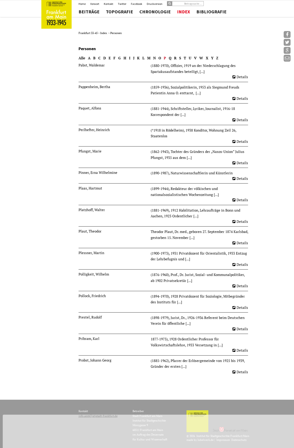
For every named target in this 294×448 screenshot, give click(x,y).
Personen (116, 33)
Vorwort (94, 4)
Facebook (136, 4)
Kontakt (108, 4)
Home (82, 4)
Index (183, 11)
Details (242, 77)
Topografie (119, 11)
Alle (82, 58)
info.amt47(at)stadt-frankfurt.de (98, 416)
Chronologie (155, 11)
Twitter (122, 4)
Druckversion (154, 4)
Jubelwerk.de (206, 440)
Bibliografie (211, 11)
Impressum (223, 440)
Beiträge (89, 11)
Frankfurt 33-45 (88, 33)
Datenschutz (239, 440)
